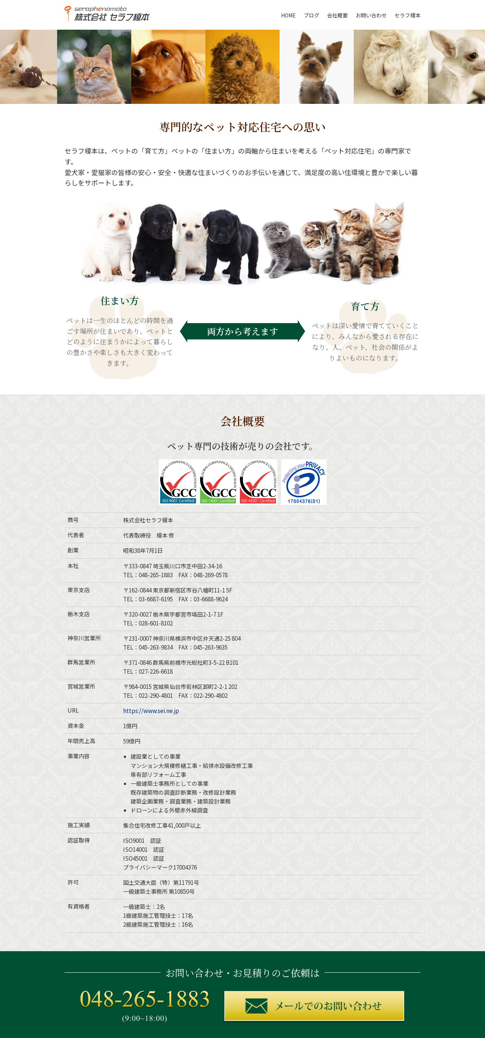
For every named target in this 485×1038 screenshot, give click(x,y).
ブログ (311, 15)
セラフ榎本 (407, 15)
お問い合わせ (371, 15)
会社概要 (337, 15)
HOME (288, 15)
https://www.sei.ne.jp (151, 711)
